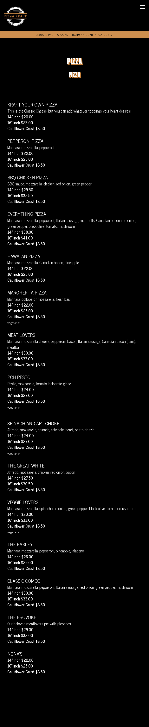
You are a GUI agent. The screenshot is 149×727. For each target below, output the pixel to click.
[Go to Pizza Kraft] (75, 34)
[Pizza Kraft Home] (16, 16)
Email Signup (74, 720)
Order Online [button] (74, 707)
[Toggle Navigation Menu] (143, 7)
